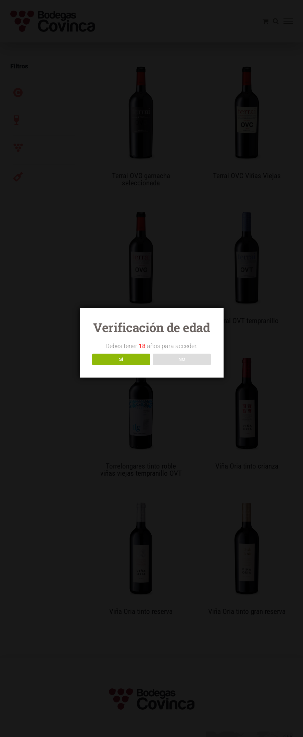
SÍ (121, 359)
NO (181, 359)
